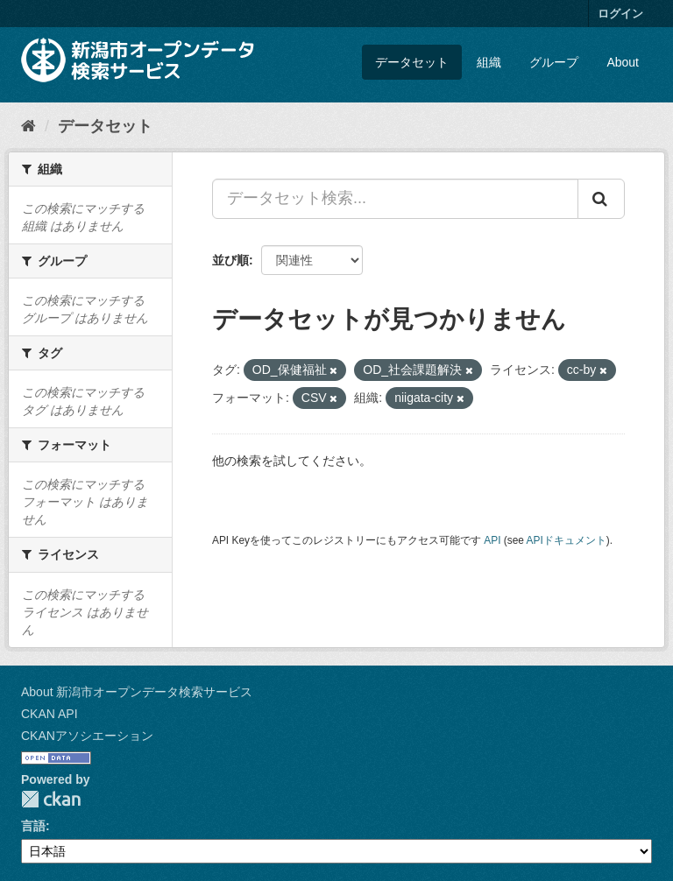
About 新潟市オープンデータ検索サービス (136, 692)
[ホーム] (28, 126)
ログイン (620, 13)
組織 (489, 62)
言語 (33, 826)
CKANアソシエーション (87, 736)
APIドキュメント (566, 540)
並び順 (230, 260)
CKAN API (49, 714)
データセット (412, 62)
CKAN (51, 799)
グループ (553, 62)
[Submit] (601, 199)
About (622, 62)
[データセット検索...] (395, 199)
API (492, 540)
